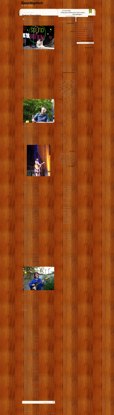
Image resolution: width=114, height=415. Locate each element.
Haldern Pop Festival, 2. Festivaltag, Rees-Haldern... (66, 198)
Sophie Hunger (68, 91)
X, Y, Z (62, 28)
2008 (70, 261)
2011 (70, 255)
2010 (70, 257)
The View (73, 161)
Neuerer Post (24, 413)
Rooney (63, 161)
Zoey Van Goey (66, 163)
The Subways (68, 161)
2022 (71, 175)
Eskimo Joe (65, 156)
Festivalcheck (91, 35)
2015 (70, 246)
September (68, 193)
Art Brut (73, 153)
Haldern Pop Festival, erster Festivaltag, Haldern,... (67, 203)
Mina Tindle (67, 85)
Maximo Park (63, 87)
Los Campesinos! (64, 90)
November (68, 188)
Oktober (68, 190)
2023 (71, 173)
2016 (70, 244)
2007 (70, 264)
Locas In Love (66, 88)
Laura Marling (66, 94)
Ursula (60, 58)
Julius (60, 52)
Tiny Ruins (24, 183)
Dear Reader (68, 81)
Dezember (69, 186)
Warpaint (65, 83)
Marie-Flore (71, 90)
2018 (70, 184)
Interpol (69, 87)
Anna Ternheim (72, 83)
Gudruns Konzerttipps (31, 15)
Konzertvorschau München (89, 33)
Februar (68, 236)
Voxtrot (61, 163)
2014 (70, 248)
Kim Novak (66, 96)
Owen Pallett (72, 96)
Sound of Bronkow (33, 22)
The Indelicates (67, 92)
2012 (70, 252)
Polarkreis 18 (68, 160)
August (69, 195)
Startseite (38, 413)
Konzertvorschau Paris (90, 27)
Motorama (73, 94)
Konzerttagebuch (32, 3)
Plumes (23, 294)
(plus (69, 84)
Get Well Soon (67, 80)
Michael (60, 59)
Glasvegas (70, 156)
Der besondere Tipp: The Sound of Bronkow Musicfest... (67, 219)
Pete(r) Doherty (63, 84)
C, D (65, 25)
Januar (69, 239)
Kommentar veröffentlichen (27, 411)
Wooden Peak (25, 310)
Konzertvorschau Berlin (89, 31)
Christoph (61, 51)
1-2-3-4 (66, 146)
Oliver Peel (61, 50)
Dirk (60, 61)
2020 (71, 180)
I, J (73, 25)
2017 (70, 241)
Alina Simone (62, 153)
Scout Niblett (61, 91)
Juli (70, 225)
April (69, 232)
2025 (71, 168)
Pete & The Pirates (65, 158)
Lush (64, 98)
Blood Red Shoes (63, 154)
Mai (70, 230)
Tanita (60, 55)
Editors (73, 85)
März (69, 234)
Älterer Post (53, 413)
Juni (70, 227)
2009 (70, 259)
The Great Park (25, 126)
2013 (70, 250)
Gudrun (60, 54)
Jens (60, 57)
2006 (71, 266)
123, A (61, 25)
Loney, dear (73, 88)
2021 (71, 177)
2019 (70, 182)
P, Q (67, 26)
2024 (71, 171)
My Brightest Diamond (65, 95)
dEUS (73, 154)
